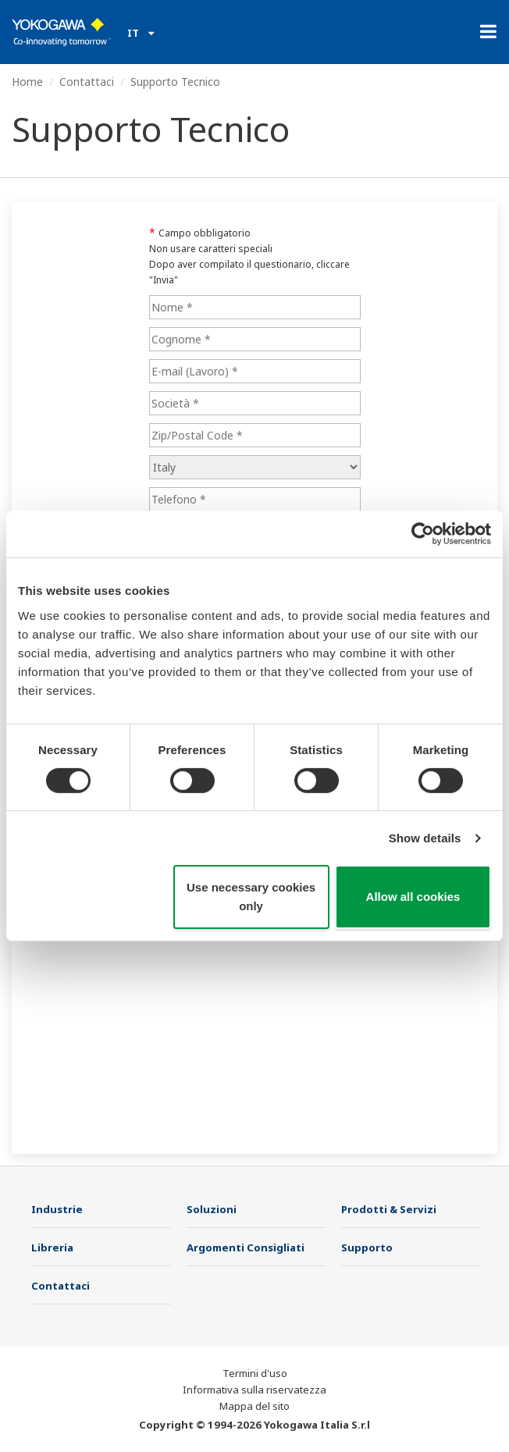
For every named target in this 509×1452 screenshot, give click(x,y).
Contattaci (86, 81)
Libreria (52, 1247)
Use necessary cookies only (251, 897)
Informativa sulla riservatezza (254, 1390)
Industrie (57, 1209)
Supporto (367, 1247)
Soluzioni (212, 1209)
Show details (425, 838)
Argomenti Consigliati (245, 1247)
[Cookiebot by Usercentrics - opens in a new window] (422, 534)
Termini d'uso (254, 1373)
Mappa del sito (254, 1406)
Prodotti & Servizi (388, 1209)
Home (27, 81)
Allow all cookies (413, 896)
